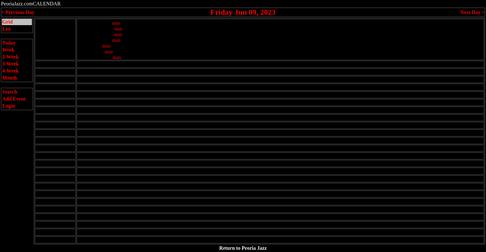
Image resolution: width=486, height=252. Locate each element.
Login (8, 105)
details (116, 22)
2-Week (10, 57)
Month (9, 77)
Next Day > (472, 12)
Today (9, 43)
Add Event (14, 99)
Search (9, 91)
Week (8, 49)
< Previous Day (17, 12)
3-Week (10, 63)
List (6, 29)
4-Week (10, 71)
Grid (7, 21)
